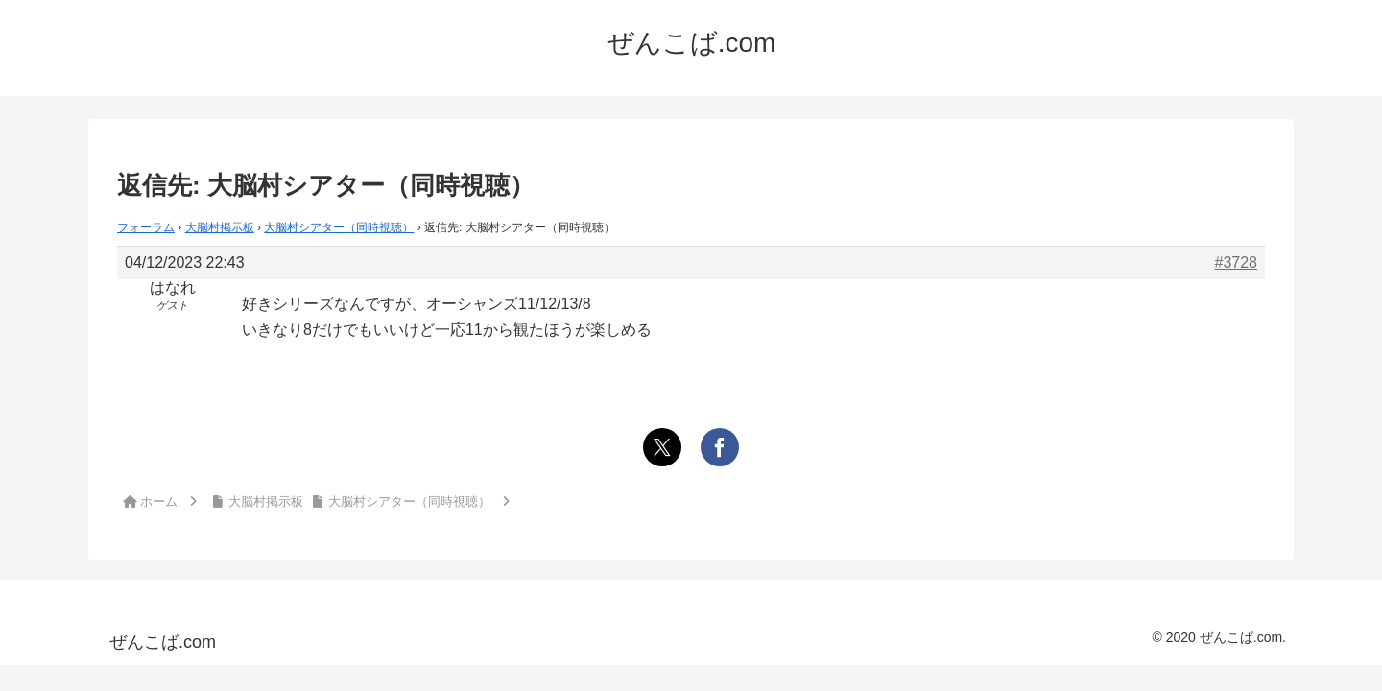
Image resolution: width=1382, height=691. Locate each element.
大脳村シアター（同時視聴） (339, 227)
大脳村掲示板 (219, 227)
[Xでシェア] (662, 447)
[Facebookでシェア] (720, 447)
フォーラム (146, 227)
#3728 (1236, 262)
